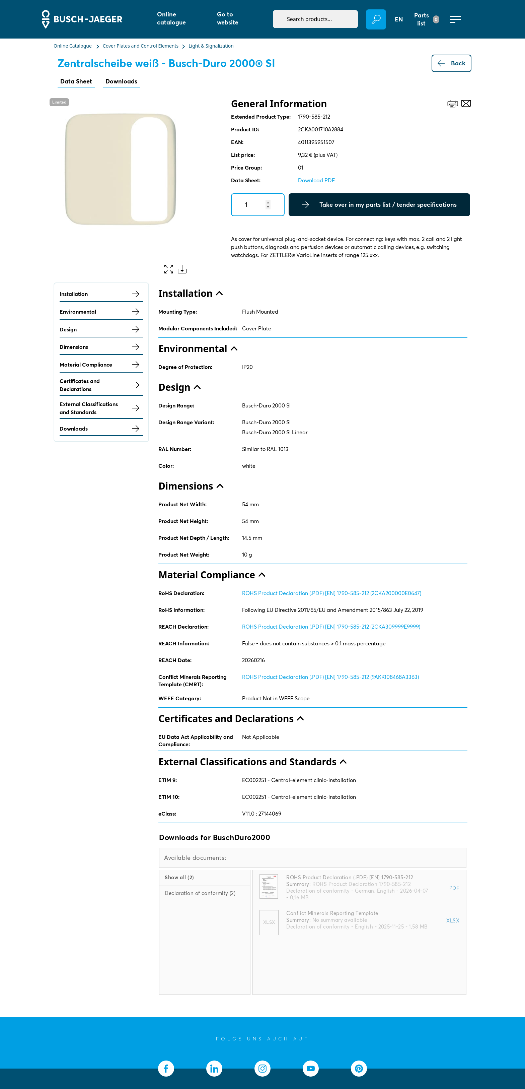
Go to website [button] (227, 18)
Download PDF (316, 180)
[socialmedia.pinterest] (359, 1069)
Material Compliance (101, 364)
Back (451, 63)
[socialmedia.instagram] (262, 1069)
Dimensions (101, 346)
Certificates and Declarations (101, 385)
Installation (101, 294)
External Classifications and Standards (101, 408)
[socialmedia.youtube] (311, 1069)
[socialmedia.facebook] (166, 1069)
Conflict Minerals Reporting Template (332, 913)
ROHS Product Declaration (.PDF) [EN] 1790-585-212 (349, 877)
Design (101, 329)
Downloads (121, 81)
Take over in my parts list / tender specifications (379, 204)
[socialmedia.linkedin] (214, 1069)
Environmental (101, 311)
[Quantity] (258, 204)
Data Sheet (76, 81)
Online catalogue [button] (171, 18)
